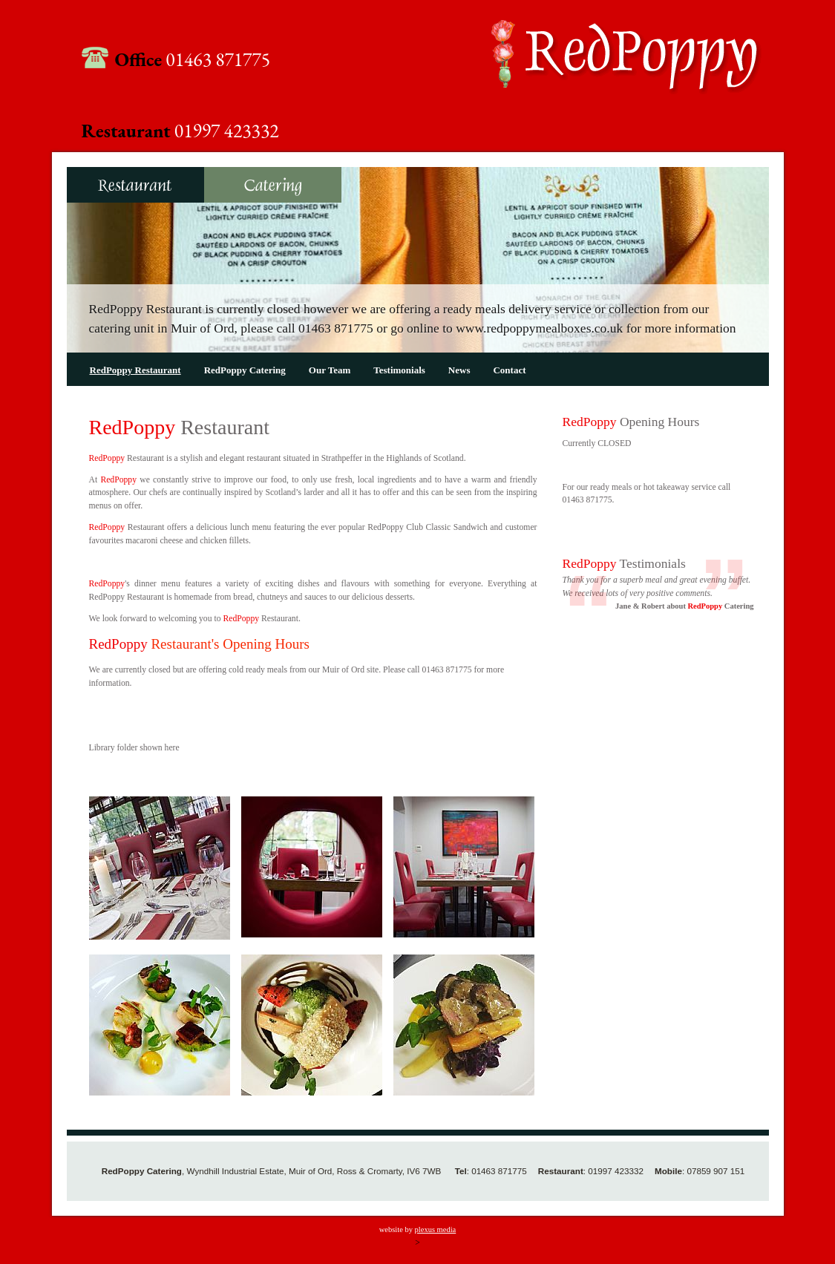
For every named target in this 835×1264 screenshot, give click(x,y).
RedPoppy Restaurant (135, 185)
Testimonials (399, 370)
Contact (509, 370)
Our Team (329, 370)
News (459, 370)
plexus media (435, 1229)
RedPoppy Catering (272, 185)
